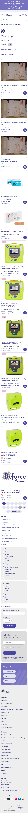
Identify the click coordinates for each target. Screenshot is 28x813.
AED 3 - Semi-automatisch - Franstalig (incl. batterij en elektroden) (12, 267)
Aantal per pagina (6, 49)
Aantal (5, 617)
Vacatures (4, 770)
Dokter (7, 647)
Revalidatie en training (7, 703)
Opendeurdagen (6, 752)
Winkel (3, 741)
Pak (6, 593)
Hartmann (8, 565)
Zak (6, 601)
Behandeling (5, 712)
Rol (6, 595)
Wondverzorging (6, 519)
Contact (3, 773)
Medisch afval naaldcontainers (10, 758)
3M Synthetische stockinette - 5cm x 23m (13, 122)
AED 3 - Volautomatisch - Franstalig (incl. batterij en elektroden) (11, 342)
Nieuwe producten (6, 727)
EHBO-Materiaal (6, 535)
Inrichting (4, 718)
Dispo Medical (9, 556)
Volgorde (3, 54)
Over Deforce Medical (7, 735)
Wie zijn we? (4, 747)
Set (6, 597)
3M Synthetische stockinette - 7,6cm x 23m (9, 160)
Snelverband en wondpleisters (10, 525)
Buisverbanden (6, 533)
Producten (9, 24)
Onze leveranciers (6, 744)
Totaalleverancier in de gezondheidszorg (13, 738)
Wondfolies (5, 522)
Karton (7, 588)
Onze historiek (5, 749)
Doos (6, 586)
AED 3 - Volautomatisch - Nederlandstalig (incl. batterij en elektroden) (13, 379)
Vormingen (4, 755)
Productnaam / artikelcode (11, 610)
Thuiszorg (4, 715)
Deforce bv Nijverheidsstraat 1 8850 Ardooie (6, 782)
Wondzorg (4, 516)
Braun (7, 554)
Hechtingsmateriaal (7, 541)
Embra (7, 558)
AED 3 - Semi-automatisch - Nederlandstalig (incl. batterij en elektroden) (9, 305)
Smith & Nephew (10, 573)
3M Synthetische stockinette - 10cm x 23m (14, 85)
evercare (7, 563)
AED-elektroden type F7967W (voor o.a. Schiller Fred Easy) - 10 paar (11, 491)
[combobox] (11, 19)
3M (6, 552)
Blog (2, 764)
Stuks (6, 599)
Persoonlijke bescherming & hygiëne (12, 709)
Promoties (4, 724)
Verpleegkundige (16, 647)
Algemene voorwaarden (9, 810)
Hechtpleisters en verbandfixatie (10, 527)
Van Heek (8, 578)
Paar (6, 590)
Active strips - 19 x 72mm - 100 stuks (12, 231)
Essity (7, 560)
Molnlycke (8, 569)
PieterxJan (19, 808)
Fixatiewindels (6, 530)
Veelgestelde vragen (7, 767)
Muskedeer (19, 807)
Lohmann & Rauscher (11, 567)
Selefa (7, 571)
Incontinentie (5, 721)
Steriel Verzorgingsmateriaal (9, 538)
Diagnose (4, 706)
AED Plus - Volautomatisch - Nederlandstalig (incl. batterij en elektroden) (9, 454)
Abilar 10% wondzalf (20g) (9, 196)
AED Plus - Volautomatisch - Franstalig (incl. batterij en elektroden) (12, 416)
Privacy (9, 808)
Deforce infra (5, 761)
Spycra (7, 576)
